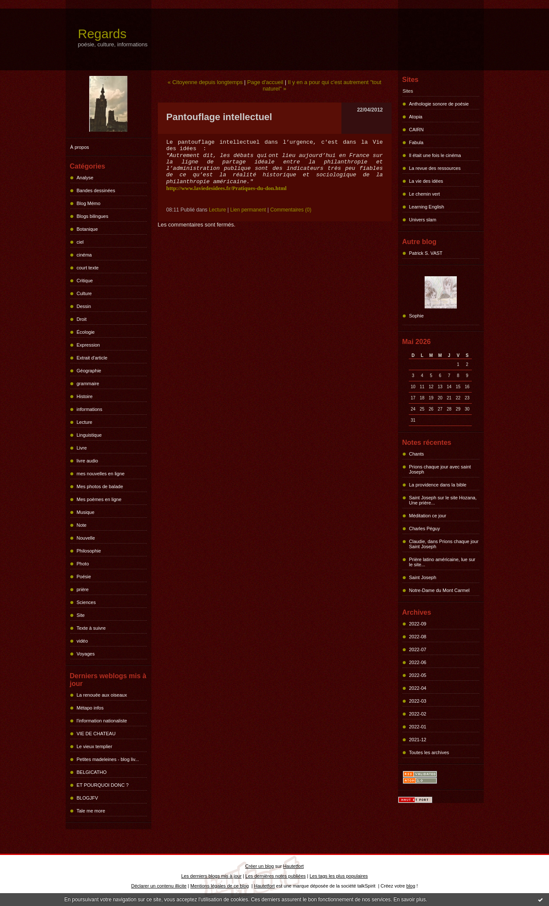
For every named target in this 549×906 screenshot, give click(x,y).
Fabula (416, 142)
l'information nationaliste (102, 720)
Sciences (86, 602)
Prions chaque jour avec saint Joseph (440, 469)
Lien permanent (248, 210)
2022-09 (417, 623)
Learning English (426, 206)
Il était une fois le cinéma (435, 155)
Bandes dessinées (96, 190)
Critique (85, 280)
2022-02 (417, 713)
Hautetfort (293, 866)
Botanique (87, 229)
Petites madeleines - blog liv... (108, 759)
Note (82, 525)
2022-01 (417, 726)
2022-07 (417, 649)
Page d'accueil (265, 82)
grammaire (88, 383)
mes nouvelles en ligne (101, 473)
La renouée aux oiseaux (102, 695)
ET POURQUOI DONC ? (103, 785)
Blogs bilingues (93, 216)
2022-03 (417, 701)
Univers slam (423, 219)
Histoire (85, 396)
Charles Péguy (424, 528)
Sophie (416, 315)
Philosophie (89, 550)
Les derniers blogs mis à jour (211, 876)
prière (83, 589)
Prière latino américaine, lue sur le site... (442, 562)
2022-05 (417, 675)
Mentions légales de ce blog (219, 885)
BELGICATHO (92, 772)
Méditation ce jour (427, 515)
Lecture (85, 422)
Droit (82, 319)
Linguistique (89, 435)
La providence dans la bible (438, 484)
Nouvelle (86, 538)
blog (410, 885)
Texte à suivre (91, 628)
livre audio (87, 460)
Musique (86, 512)
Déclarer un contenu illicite (159, 885)
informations (90, 409)
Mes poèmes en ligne (99, 499)
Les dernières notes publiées (275, 876)
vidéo (82, 640)
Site (81, 615)
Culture (84, 293)
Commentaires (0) (290, 210)
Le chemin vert (424, 193)
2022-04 (417, 688)
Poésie (84, 576)
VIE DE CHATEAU (96, 733)
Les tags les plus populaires (339, 876)
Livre (82, 447)
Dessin (84, 306)
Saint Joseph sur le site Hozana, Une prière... (443, 500)
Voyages (86, 653)
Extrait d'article (92, 357)
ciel (80, 242)
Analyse (85, 177)
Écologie (86, 332)
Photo (83, 563)
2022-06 (417, 662)
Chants (416, 453)
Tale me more (91, 810)
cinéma (84, 254)
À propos (79, 147)
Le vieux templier (94, 746)
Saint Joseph (423, 577)
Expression (88, 344)
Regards (102, 34)
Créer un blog (259, 866)
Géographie (89, 370)
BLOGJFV (87, 797)
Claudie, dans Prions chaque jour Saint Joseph (444, 544)
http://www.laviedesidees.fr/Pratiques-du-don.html (226, 188)
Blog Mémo (89, 203)
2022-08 (417, 636)
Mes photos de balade (100, 486)
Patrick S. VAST (426, 253)
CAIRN (416, 129)
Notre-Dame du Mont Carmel (439, 590)
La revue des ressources (435, 168)
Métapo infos (90, 707)
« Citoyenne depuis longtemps (205, 82)
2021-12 (417, 739)
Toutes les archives (429, 752)
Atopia (415, 116)
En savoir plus (409, 900)
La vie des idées (426, 181)
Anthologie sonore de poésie (439, 103)
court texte (88, 267)
